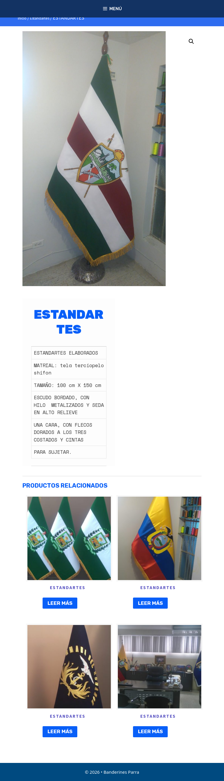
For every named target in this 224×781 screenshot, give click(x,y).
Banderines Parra (121, 772)
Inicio (22, 18)
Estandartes (39, 18)
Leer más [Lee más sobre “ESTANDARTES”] (60, 603)
